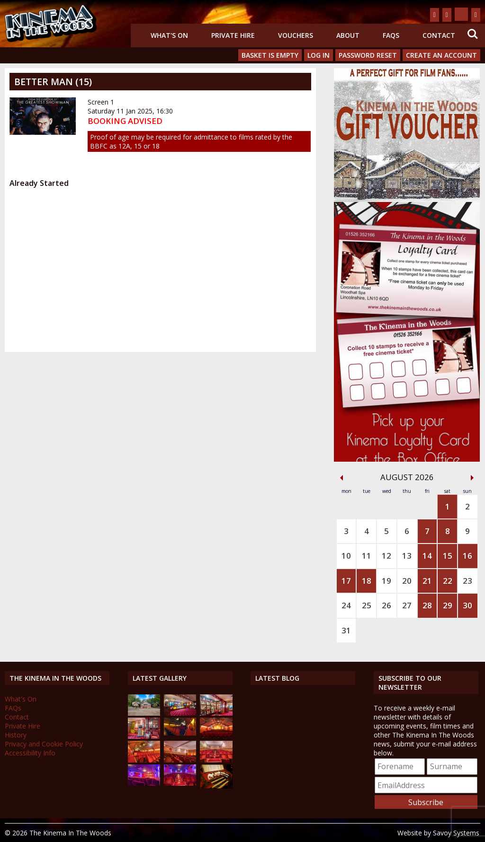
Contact (438, 35)
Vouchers (295, 35)
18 (366, 580)
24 (346, 605)
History (16, 734)
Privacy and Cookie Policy (44, 743)
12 (386, 555)
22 (447, 580)
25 (366, 605)
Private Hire (233, 35)
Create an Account (441, 55)
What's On (169, 35)
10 (346, 555)
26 (386, 605)
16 (467, 555)
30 (467, 605)
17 (346, 580)
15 (447, 555)
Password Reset (368, 55)
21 (427, 580)
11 (366, 555)
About (347, 35)
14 (427, 555)
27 (407, 605)
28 (427, 605)
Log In (318, 55)
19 (386, 580)
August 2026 (407, 477)
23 (467, 580)
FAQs (391, 35)
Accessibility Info (30, 752)
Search (472, 34)
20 (407, 580)
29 (447, 605)
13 (407, 555)
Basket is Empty (270, 55)
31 (346, 630)
